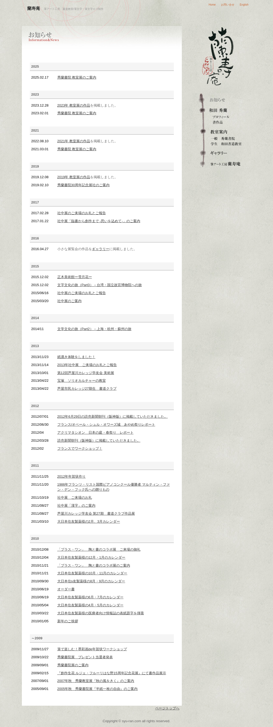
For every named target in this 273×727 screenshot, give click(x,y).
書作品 (221, 122)
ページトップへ (167, 708)
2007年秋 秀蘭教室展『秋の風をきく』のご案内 (95, 681)
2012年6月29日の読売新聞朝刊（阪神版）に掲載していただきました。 (112, 417)
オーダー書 (66, 589)
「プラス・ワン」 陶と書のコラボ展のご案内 (93, 565)
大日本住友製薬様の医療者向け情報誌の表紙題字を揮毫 (100, 613)
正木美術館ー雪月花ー (74, 277)
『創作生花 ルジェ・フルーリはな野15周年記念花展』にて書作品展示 (111, 673)
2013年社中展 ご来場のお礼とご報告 (87, 365)
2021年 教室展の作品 (73, 141)
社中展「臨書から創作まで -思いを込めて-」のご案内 (98, 221)
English (244, 4)
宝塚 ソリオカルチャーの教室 (81, 381)
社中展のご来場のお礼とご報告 (81, 213)
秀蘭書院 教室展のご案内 (77, 77)
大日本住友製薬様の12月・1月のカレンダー (91, 557)
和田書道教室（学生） (221, 144)
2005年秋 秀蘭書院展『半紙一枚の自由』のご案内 (97, 689)
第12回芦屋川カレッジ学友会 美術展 (85, 373)
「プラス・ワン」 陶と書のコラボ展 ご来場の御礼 (98, 549)
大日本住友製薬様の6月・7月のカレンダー (90, 597)
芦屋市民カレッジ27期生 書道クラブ (87, 389)
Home (212, 4)
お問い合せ (227, 4)
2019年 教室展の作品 (73, 177)
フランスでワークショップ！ (79, 448)
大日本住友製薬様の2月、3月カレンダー (88, 521)
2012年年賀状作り (71, 476)
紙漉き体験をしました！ (76, 357)
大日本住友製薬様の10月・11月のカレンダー (92, 573)
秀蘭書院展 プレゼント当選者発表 (85, 657)
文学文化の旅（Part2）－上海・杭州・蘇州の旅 (94, 329)
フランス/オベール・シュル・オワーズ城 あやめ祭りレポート (106, 425)
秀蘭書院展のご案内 (73, 665)
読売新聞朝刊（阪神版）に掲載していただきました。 (98, 440)
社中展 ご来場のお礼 (74, 497)
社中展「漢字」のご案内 (76, 505)
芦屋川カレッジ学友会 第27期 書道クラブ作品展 (96, 513)
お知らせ (221, 98)
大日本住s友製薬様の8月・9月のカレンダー (91, 581)
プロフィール (221, 117)
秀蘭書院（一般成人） (221, 138)
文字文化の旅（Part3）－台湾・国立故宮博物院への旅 (99, 285)
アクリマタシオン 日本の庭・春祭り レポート (95, 432)
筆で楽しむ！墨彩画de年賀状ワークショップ (92, 649)
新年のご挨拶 (67, 621)
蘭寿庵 (33, 8)
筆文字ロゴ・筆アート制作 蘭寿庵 (221, 162)
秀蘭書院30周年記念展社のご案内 (83, 185)
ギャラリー (100, 249)
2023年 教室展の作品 (73, 105)
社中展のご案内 (69, 301)
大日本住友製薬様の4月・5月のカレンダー (90, 605)
